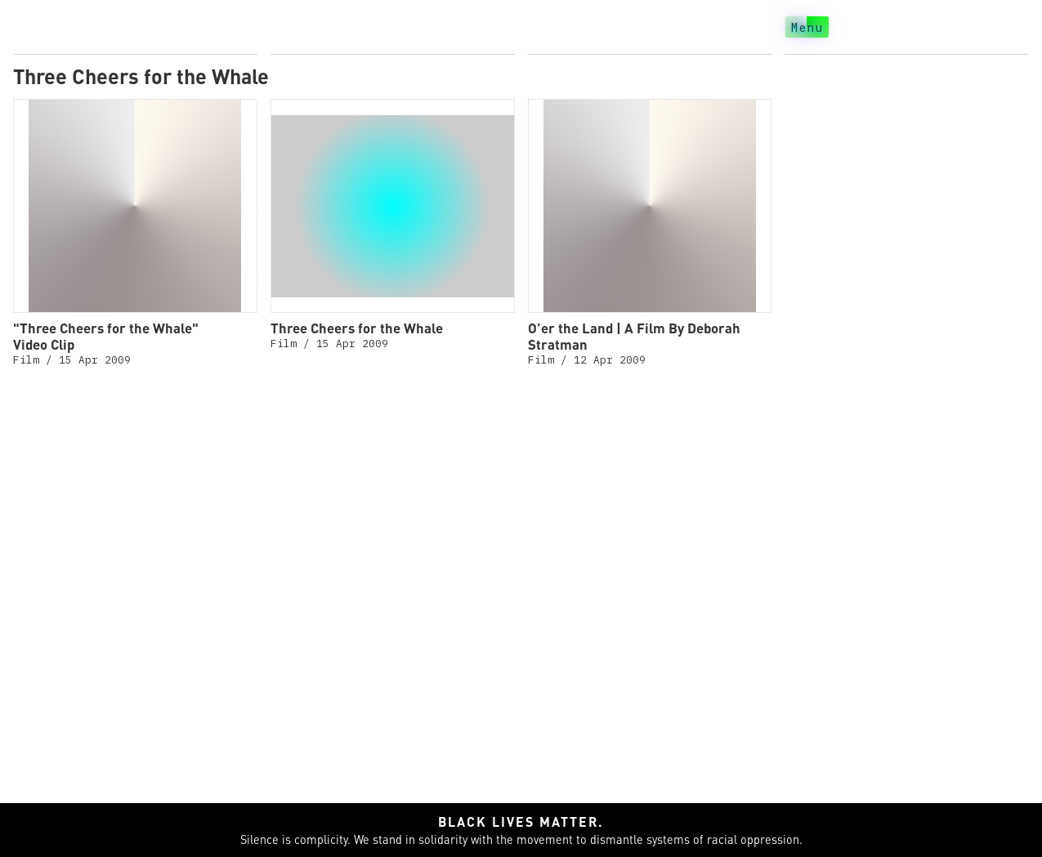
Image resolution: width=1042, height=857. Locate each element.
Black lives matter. (521, 821)
